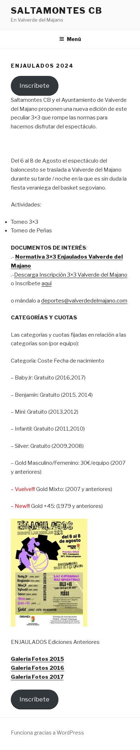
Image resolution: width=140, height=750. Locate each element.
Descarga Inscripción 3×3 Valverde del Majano (70, 275)
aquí (46, 283)
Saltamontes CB (56, 10)
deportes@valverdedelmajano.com (84, 300)
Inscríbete (34, 85)
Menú (70, 39)
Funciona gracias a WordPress (47, 732)
